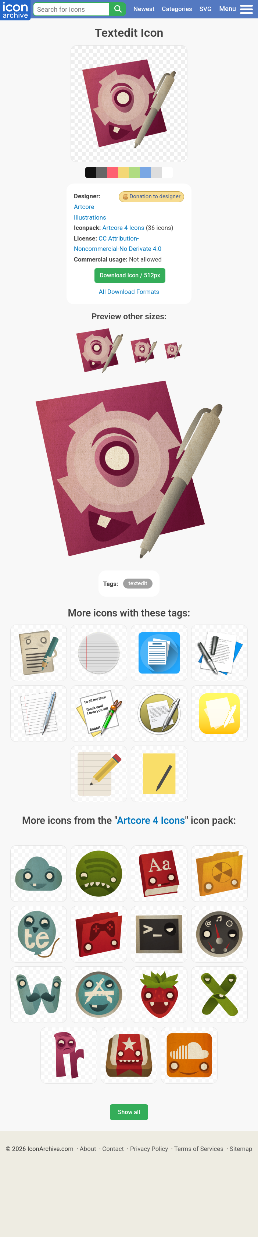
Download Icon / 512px (130, 275)
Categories (177, 9)
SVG (206, 9)
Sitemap (241, 1148)
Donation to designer (154, 196)
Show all (129, 1112)
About (88, 1148)
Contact (113, 1148)
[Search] (117, 9)
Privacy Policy (149, 1148)
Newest (143, 9)
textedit (138, 583)
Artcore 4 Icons (123, 227)
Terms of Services (198, 1148)
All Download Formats (129, 291)
